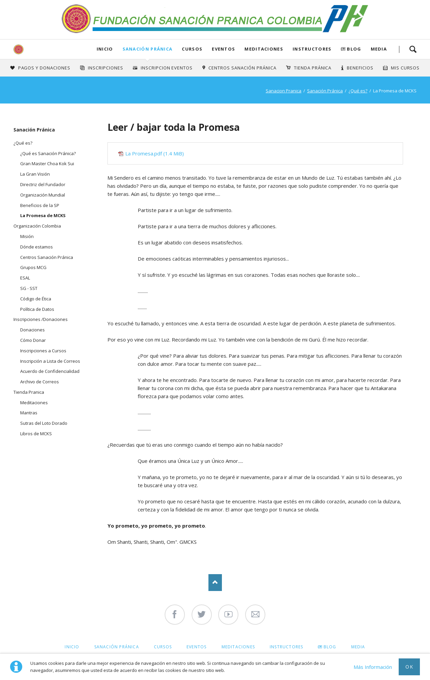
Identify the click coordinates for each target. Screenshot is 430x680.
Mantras (28, 413)
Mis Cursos (405, 68)
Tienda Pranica (28, 392)
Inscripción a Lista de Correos (50, 361)
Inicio (105, 49)
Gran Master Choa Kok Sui (47, 163)
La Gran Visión (35, 174)
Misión (27, 236)
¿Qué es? (358, 91)
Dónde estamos (36, 247)
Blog (354, 49)
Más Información (373, 666)
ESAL (25, 278)
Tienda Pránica (313, 68)
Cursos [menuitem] (163, 647)
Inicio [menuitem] (72, 647)
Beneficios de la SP (39, 205)
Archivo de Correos (39, 382)
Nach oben (215, 582)
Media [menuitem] (358, 647)
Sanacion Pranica (283, 91)
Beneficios (360, 68)
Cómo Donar (33, 340)
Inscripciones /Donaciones (40, 319)
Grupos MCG (33, 267)
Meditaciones (263, 49)
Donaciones (32, 330)
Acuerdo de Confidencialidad (49, 371)
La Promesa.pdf (154, 153)
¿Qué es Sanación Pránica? (48, 153)
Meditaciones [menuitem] (238, 647)
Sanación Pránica (148, 49)
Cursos (192, 49)
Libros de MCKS (36, 434)
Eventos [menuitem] (196, 647)
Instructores (312, 49)
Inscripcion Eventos (167, 68)
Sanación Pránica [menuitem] (116, 647)
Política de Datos (37, 309)
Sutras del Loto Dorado (43, 423)
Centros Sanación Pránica (242, 68)
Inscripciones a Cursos (43, 351)
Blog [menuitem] (330, 647)
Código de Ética (35, 299)
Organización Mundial (42, 195)
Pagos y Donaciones (44, 68)
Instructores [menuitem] (286, 647)
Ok (409, 666)
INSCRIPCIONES (105, 68)
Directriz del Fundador (42, 184)
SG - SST (28, 288)
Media (379, 49)
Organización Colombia (37, 226)
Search (413, 49)
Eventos (223, 49)
